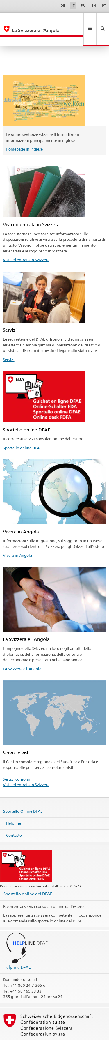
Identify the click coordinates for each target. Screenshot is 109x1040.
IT (73, 5)
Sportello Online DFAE (22, 791)
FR (83, 5)
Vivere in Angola (17, 535)
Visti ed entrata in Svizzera (26, 240)
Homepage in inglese (24, 129)
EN (93, 5)
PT (104, 5)
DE (62, 5)
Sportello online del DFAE (27, 874)
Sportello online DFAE (22, 428)
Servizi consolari (17, 759)
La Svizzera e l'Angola (22, 649)
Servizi (9, 340)
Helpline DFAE (17, 947)
